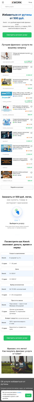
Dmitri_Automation (8, 128)
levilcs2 (5, 167)
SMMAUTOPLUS (7, 180)
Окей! (28, 395)
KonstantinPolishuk (8, 88)
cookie (19, 392)
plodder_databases (8, 114)
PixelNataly (6, 154)
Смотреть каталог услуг (17, 35)
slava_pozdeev (7, 101)
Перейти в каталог (17, 187)
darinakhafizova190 (8, 62)
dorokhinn (6, 75)
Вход (30, 2)
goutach (5, 141)
